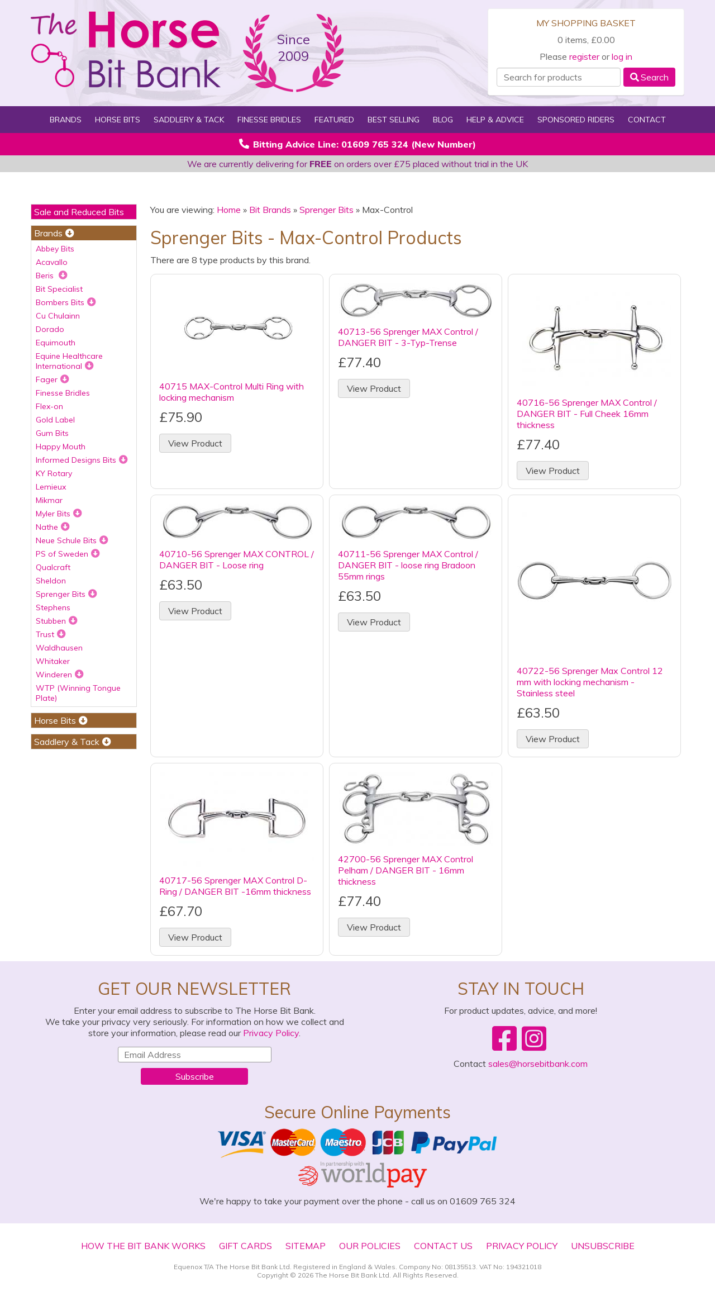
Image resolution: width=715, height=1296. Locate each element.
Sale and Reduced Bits (79, 211)
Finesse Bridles (269, 120)
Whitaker (53, 661)
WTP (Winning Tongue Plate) (78, 693)
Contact (647, 120)
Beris (52, 275)
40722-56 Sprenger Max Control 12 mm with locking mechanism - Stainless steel (590, 682)
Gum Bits (52, 433)
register (584, 56)
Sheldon (51, 581)
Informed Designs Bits (82, 460)
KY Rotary (54, 473)
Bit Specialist (59, 289)
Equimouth (55, 343)
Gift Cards (245, 1245)
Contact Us (443, 1245)
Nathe (53, 527)
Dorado (50, 329)
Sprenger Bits (66, 594)
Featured (334, 120)
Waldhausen (59, 648)
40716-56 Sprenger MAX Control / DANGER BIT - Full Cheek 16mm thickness (587, 413)
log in (622, 56)
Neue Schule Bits (72, 540)
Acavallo (52, 262)
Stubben (57, 621)
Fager (52, 379)
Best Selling (394, 120)
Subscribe (194, 1076)
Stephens (53, 607)
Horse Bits (117, 120)
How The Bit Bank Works (143, 1245)
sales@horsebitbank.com (538, 1063)
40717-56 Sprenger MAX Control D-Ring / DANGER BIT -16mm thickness (235, 886)
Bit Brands (270, 209)
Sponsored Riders (575, 120)
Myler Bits (59, 514)
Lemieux (51, 487)
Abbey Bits (55, 249)
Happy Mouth (60, 447)
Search (649, 77)
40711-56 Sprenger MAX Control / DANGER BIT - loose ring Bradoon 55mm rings (408, 565)
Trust (51, 634)
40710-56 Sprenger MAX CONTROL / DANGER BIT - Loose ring (236, 559)
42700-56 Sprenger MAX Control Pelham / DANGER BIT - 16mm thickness (405, 870)
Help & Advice (495, 120)
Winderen (60, 675)
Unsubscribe (603, 1245)
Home (229, 209)
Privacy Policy (271, 1032)
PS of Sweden (68, 554)
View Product (195, 443)
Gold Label (55, 420)
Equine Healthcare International (69, 361)
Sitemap (305, 1245)
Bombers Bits (66, 302)
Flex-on (49, 406)
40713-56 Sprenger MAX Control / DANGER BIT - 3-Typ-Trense (408, 337)
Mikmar (49, 500)
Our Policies (370, 1245)
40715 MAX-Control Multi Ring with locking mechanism (231, 392)
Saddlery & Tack (189, 120)
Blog (443, 120)
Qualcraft (53, 567)
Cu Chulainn (58, 316)
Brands (66, 120)
